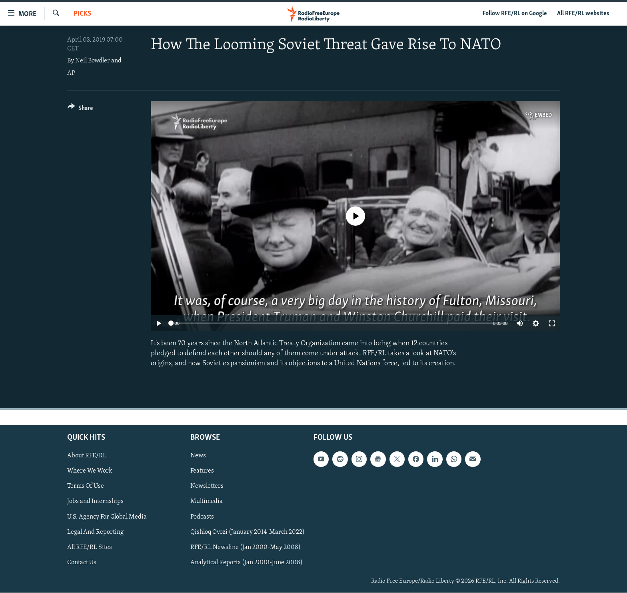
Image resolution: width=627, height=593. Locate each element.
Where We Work (89, 471)
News (198, 456)
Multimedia (206, 502)
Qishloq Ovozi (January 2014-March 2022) (247, 532)
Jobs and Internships (95, 502)
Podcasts (202, 517)
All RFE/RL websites (583, 13)
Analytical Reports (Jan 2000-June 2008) (246, 562)
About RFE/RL (86, 456)
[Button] (80, 109)
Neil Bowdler (92, 61)
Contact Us (81, 562)
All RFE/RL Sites (89, 547)
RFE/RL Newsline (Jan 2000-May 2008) (245, 547)
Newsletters (207, 486)
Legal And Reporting (95, 532)
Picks (82, 14)
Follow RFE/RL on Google (515, 13)
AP (71, 73)
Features (202, 471)
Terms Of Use (85, 486)
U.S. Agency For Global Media (107, 517)
